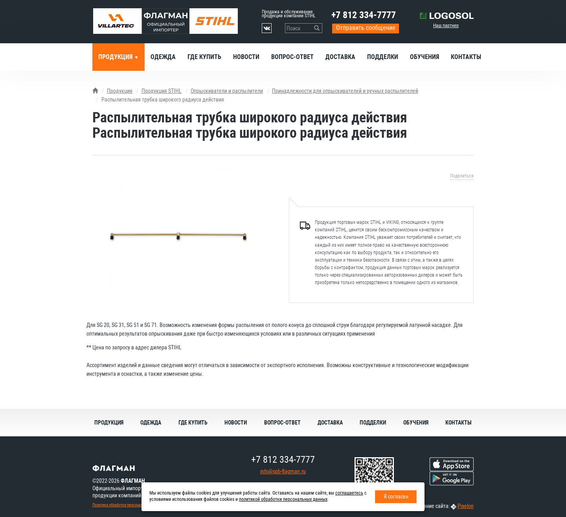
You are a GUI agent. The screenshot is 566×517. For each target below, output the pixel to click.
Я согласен (396, 496)
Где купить (204, 57)
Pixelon (466, 506)
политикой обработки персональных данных (283, 499)
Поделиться (462, 176)
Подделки (382, 57)
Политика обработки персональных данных (128, 505)
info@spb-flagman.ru (283, 471)
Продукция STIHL (162, 91)
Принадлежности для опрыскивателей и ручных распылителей (345, 91)
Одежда (163, 57)
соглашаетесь (349, 493)
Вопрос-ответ (292, 57)
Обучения (424, 57)
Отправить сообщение (365, 27)
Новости (246, 57)
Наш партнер (446, 25)
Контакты (466, 57)
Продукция (116, 57)
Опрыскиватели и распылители (227, 91)
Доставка (340, 57)
